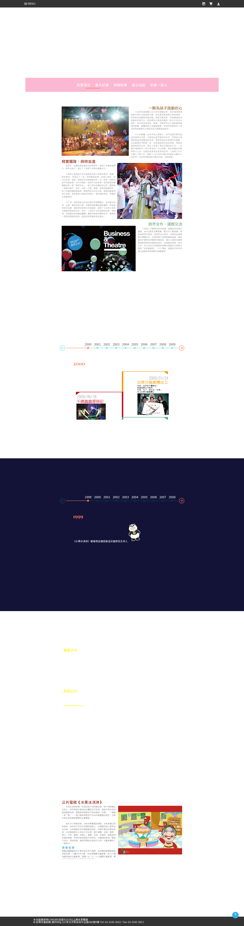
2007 (153, 344)
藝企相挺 (139, 84)
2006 (144, 344)
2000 (97, 497)
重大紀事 (101, 84)
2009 (172, 344)
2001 (97, 344)
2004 (125, 344)
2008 (162, 344)
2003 (116, 344)
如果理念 (82, 84)
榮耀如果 (120, 84)
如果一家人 (160, 84)
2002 (106, 344)
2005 (134, 344)
